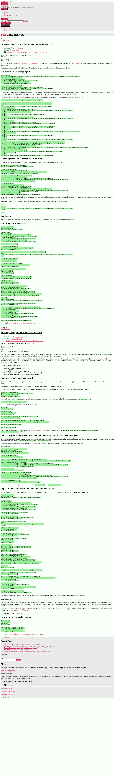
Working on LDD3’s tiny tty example (14, 729)
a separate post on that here (20, 687)
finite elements (21, 366)
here (31, 396)
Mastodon (7, 716)
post (36, 493)
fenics (15, 366)
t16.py (42, 480)
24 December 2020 (17, 50)
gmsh (27, 713)
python (33, 366)
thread (67, 405)
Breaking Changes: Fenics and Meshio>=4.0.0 (21, 375)
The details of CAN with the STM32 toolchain (17, 724)
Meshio (3, 399)
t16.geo (38, 480)
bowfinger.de (4, 6)
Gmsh (23, 412)
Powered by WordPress (7, 773)
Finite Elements (5, 40)
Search (3, 737)
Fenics (60, 399)
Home (6, 14)
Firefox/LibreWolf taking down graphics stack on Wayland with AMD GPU (25, 725)
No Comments (27, 52)
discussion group (98, 403)
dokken (31, 493)
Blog (5, 12)
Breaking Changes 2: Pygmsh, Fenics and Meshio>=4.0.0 (26, 44)
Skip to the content (6, 1)
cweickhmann (19, 48)
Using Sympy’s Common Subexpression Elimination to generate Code (24, 730)
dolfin (10, 366)
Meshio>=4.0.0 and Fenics (28, 65)
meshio (32, 713)
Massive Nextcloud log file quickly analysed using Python (20, 727)
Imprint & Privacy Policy (11, 15)
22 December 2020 (17, 381)
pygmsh (78, 65)
